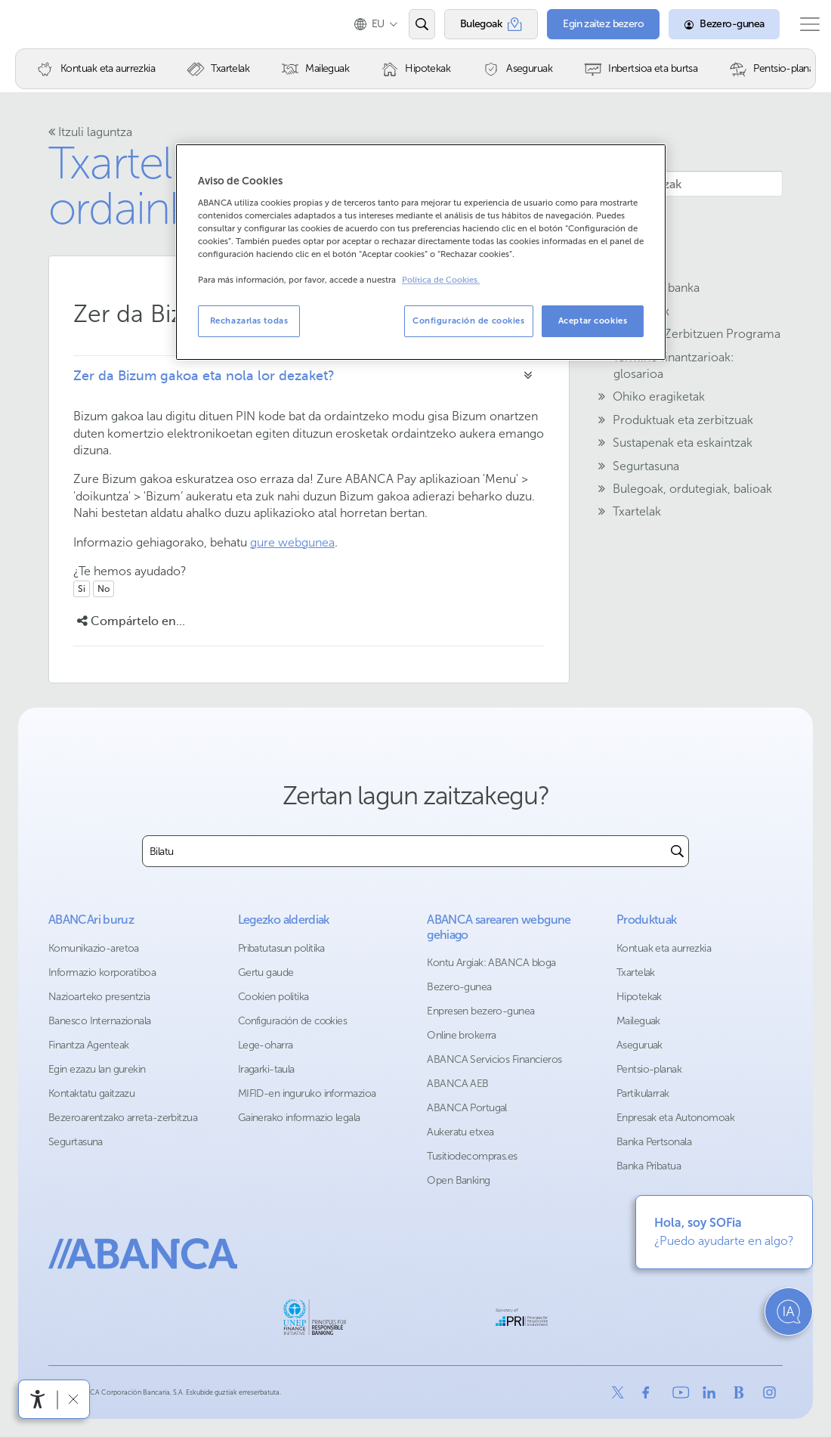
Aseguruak (639, 1045)
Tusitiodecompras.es (472, 1156)
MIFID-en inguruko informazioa (307, 1093)
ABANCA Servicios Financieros (494, 1059)
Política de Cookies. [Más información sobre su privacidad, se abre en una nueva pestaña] (441, 280)
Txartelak (635, 972)
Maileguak (638, 1020)
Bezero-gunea (459, 986)
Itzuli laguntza (90, 132)
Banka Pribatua (648, 1166)
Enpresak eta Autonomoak (675, 1117)
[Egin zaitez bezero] (589, 24)
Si (81, 589)
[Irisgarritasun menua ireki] (38, 1399)
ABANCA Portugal (467, 1107)
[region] (420, 252)
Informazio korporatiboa (102, 972)
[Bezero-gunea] (710, 24)
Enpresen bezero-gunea (480, 1011)
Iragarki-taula (266, 1069)
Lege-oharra (265, 1045)
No (103, 589)
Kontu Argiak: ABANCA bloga (491, 962)
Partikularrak (642, 1093)
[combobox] (404, 851)
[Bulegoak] (477, 24)
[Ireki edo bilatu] (407, 24)
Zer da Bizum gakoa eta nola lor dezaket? (204, 375)
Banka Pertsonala (653, 1141)
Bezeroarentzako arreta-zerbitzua (122, 1117)
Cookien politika (273, 996)
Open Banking (458, 1180)
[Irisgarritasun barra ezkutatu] (73, 1399)
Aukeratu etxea (460, 1132)
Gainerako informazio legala (299, 1117)
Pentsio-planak (648, 1069)
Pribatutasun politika (281, 948)
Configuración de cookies (293, 1020)
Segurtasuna (75, 1141)
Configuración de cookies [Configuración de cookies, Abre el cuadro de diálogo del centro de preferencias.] (468, 320)
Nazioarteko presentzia (99, 996)
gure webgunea (292, 542)
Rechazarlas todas (249, 320)
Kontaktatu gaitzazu (91, 1093)
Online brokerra (461, 1035)
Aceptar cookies (593, 320)
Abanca (38, 24)
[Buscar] (677, 851)
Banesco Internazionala (99, 1020)
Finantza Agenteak (88, 1045)
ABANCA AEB (457, 1083)
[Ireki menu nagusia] (803, 24)
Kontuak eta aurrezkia (663, 948)
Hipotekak (639, 996)
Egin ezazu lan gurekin (97, 1069)
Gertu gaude (266, 972)
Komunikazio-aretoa (93, 948)
